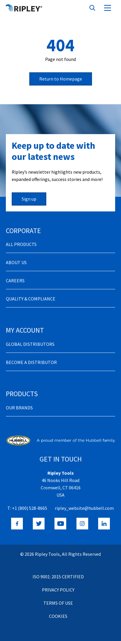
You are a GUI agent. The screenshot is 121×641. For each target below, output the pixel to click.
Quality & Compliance (30, 299)
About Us (16, 262)
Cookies (58, 616)
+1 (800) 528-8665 (29, 508)
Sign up (29, 199)
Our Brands (19, 408)
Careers (15, 280)
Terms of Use (58, 603)
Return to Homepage (60, 79)
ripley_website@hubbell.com (84, 508)
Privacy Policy (58, 590)
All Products (21, 244)
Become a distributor (31, 362)
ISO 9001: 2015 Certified (58, 577)
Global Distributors (30, 344)
